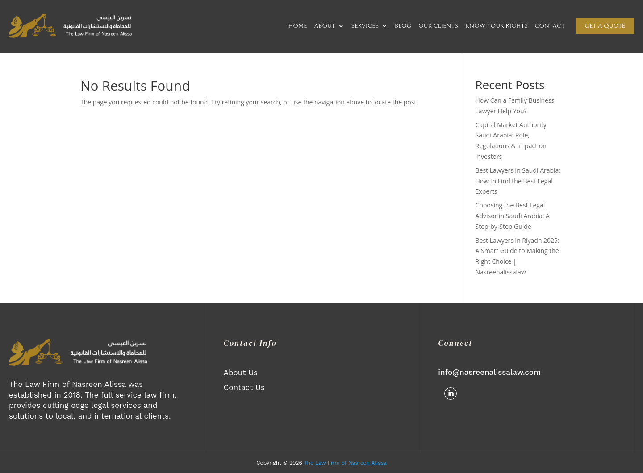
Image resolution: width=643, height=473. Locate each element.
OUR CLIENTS (438, 25)
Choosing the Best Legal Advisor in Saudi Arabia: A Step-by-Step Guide (513, 216)
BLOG (403, 25)
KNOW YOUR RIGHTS (496, 25)
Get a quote (605, 25)
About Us (241, 372)
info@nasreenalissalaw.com (489, 372)
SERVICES (365, 25)
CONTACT (550, 25)
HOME (297, 25)
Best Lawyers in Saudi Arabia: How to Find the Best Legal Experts (518, 181)
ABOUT (324, 25)
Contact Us (244, 387)
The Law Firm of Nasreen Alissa (345, 463)
